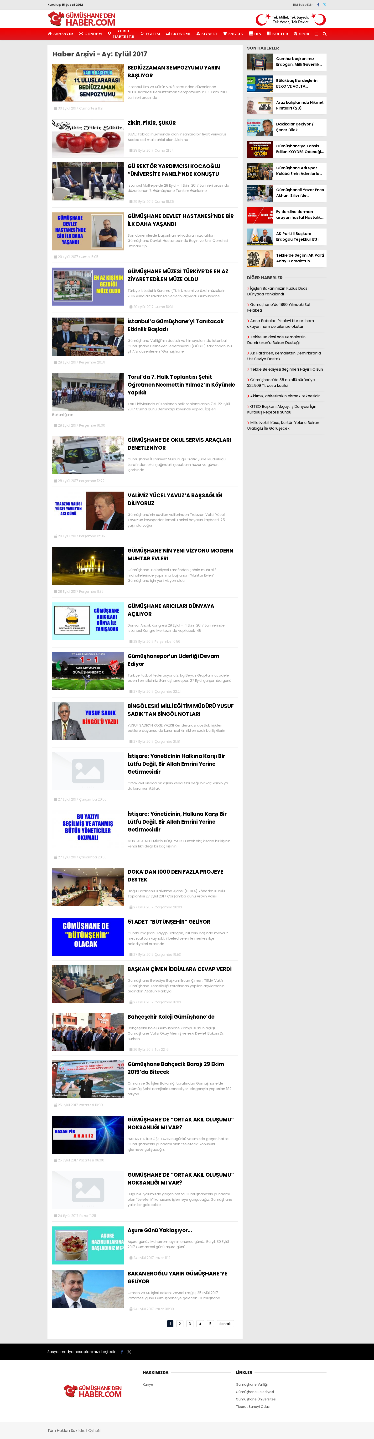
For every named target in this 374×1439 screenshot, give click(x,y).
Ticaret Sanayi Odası (253, 1406)
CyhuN (94, 1430)
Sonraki (225, 1323)
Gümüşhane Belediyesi (255, 1391)
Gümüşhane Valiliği (252, 1384)
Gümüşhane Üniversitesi (256, 1399)
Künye (148, 1384)
